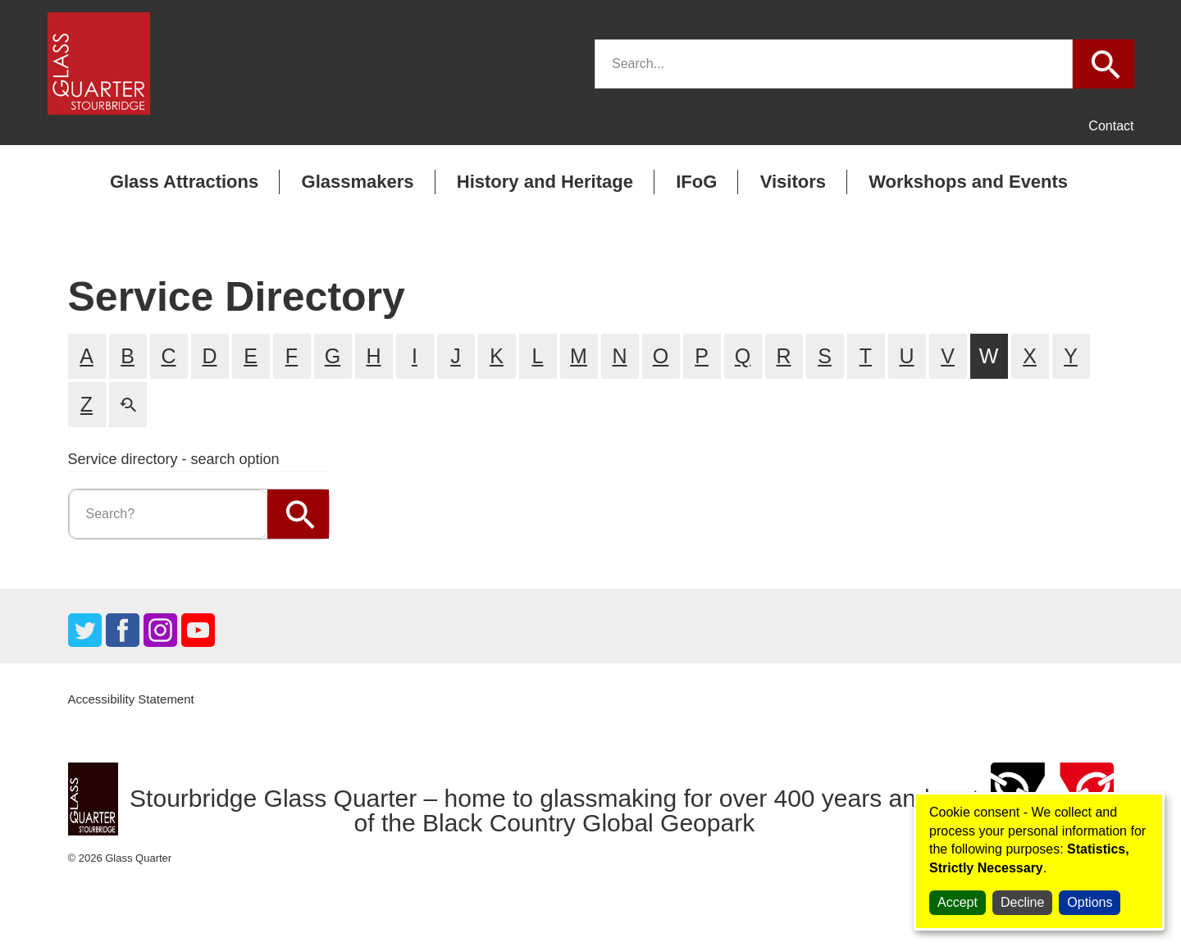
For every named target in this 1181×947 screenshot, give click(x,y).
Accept (957, 902)
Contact (1110, 126)
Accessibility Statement (131, 699)
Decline (1022, 902)
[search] (834, 64)
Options (1089, 902)
